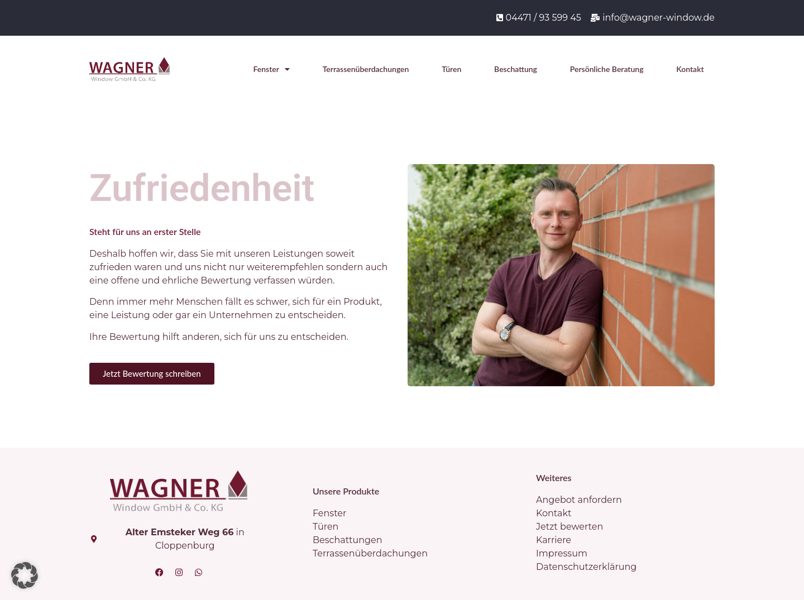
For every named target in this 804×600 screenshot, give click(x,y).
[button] (24, 575)
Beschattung (515, 69)
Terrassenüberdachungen (366, 69)
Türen (451, 69)
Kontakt (690, 69)
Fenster (271, 69)
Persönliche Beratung (607, 69)
